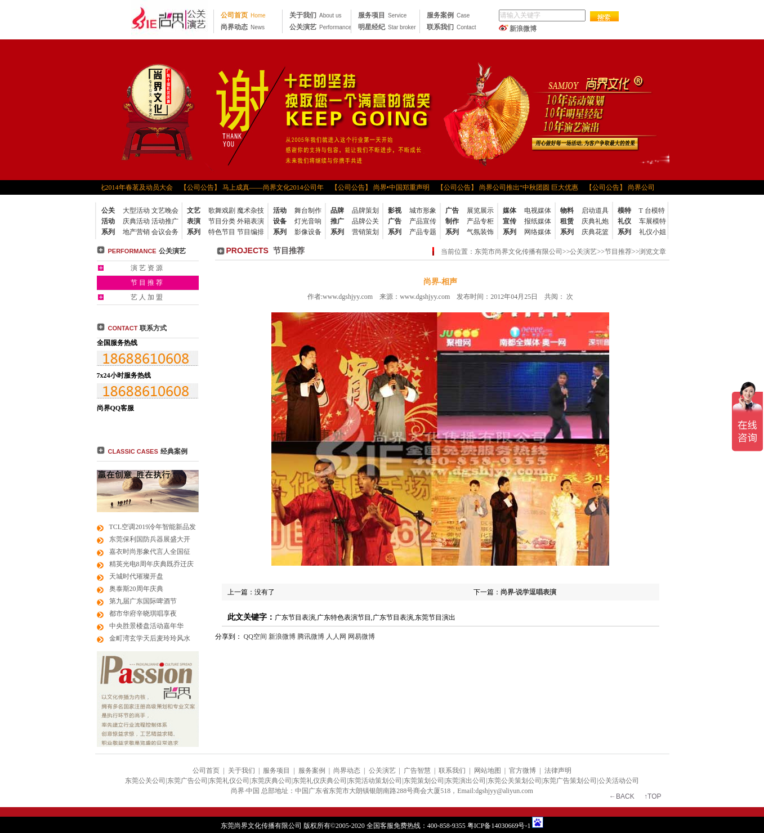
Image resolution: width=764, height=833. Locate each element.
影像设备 (307, 232)
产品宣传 (422, 221)
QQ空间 (255, 637)
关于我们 (315, 15)
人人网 (336, 637)
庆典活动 (136, 221)
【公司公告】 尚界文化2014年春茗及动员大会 (105, 187)
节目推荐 (147, 282)
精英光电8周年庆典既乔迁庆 (151, 564)
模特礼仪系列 (624, 221)
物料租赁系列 (567, 221)
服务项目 (382, 15)
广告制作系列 (452, 221)
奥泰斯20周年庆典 (136, 589)
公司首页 (243, 15)
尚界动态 (243, 27)
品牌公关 (365, 221)
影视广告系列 (394, 221)
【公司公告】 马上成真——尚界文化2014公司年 (253, 187)
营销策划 (365, 232)
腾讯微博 (310, 637)
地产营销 (136, 232)
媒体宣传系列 (509, 221)
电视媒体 (537, 210)
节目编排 (250, 232)
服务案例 (448, 15)
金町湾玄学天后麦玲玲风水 (149, 638)
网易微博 (361, 637)
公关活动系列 (108, 221)
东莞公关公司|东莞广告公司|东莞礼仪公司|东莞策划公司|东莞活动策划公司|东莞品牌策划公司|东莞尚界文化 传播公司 (169, 19)
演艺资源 (147, 268)
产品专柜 (480, 221)
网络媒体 (537, 232)
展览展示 (480, 210)
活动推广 (164, 221)
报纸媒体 (537, 221)
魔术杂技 (250, 210)
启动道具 (595, 210)
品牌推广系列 (337, 221)
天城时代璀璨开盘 (136, 576)
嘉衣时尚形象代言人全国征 (149, 552)
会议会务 (164, 232)
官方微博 (522, 770)
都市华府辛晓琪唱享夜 (143, 613)
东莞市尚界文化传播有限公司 (518, 252)
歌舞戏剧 (221, 210)
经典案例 (173, 451)
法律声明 (557, 770)
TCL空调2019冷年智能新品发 (152, 527)
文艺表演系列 (193, 221)
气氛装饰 (480, 232)
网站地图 (487, 770)
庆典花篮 (595, 232)
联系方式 (137, 328)
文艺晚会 (164, 210)
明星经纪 (386, 27)
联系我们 (451, 27)
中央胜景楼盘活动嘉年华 (146, 626)
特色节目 (221, 232)
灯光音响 (307, 221)
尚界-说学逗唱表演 (529, 592)
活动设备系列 (280, 221)
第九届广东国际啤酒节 (143, 601)
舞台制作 (307, 210)
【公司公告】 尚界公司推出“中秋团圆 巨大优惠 (508, 187)
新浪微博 (523, 29)
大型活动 (136, 210)
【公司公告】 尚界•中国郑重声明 (381, 187)
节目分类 (221, 221)
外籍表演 (250, 221)
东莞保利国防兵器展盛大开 (149, 539)
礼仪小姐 (652, 232)
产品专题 (422, 232)
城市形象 (422, 210)
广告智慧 (417, 770)
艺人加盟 (147, 297)
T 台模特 (652, 210)
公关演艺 (320, 27)
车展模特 (652, 221)
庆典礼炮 (595, 221)
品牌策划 (365, 210)
